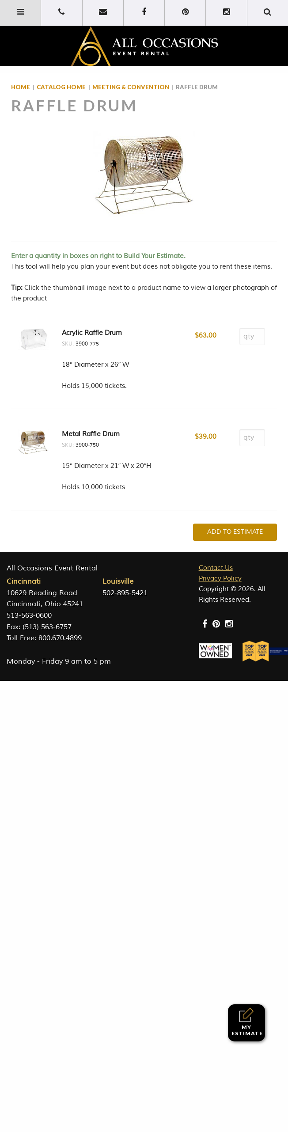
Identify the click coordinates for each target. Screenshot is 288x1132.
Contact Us (216, 568)
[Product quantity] (252, 336)
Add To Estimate (235, 532)
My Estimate (247, 1022)
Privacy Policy (220, 578)
